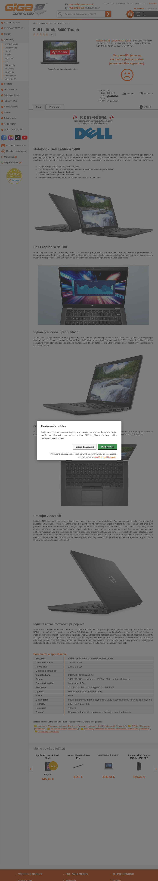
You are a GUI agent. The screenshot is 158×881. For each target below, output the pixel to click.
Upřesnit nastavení (84, 447)
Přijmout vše (107, 447)
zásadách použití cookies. (105, 457)
